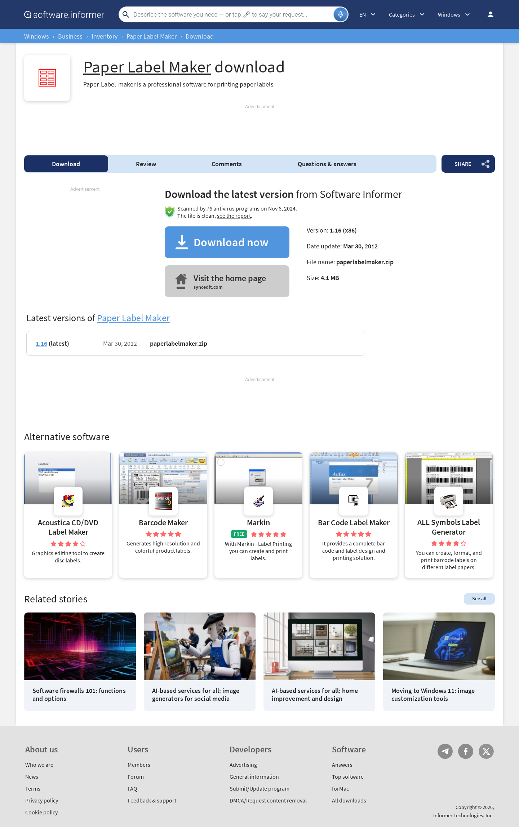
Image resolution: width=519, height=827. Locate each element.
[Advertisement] (259, 126)
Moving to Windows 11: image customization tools (433, 694)
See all (479, 598)
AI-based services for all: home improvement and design (315, 694)
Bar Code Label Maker (354, 522)
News (31, 776)
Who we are (39, 764)
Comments (227, 164)
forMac (340, 788)
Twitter (486, 751)
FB (465, 751)
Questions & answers (327, 164)
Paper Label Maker (152, 36)
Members (139, 764)
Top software (348, 776)
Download (66, 164)
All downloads (349, 800)
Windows (36, 36)
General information (254, 776)
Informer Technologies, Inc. (463, 815)
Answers (342, 764)
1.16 (41, 343)
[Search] (232, 14)
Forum (136, 776)
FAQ (132, 788)
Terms (32, 788)
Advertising (243, 764)
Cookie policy (41, 812)
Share (462, 163)
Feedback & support (152, 800)
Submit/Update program (259, 788)
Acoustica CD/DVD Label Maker (68, 527)
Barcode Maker (163, 522)
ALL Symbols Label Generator (448, 526)
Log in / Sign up (487, 14)
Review (146, 164)
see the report (234, 215)
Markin (258, 522)
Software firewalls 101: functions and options (79, 694)
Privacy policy (41, 800)
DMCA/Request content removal (268, 800)
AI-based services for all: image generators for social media (196, 694)
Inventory (104, 36)
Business (70, 36)
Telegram (445, 751)
